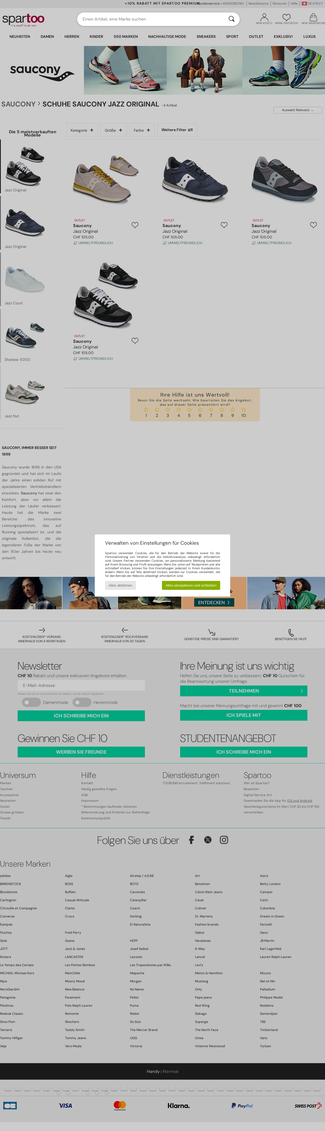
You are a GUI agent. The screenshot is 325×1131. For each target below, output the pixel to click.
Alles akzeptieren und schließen (190, 585)
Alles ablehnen (120, 585)
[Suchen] (231, 19)
